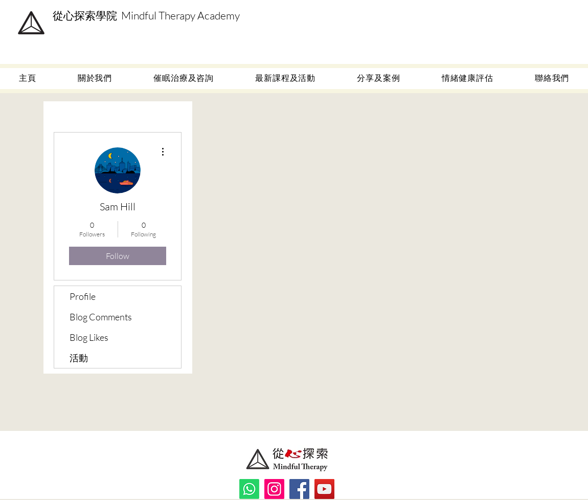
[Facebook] (299, 489)
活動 (79, 357)
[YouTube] (324, 489)
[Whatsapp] (249, 489)
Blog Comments (101, 316)
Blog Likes (89, 337)
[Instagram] (274, 489)
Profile (83, 296)
